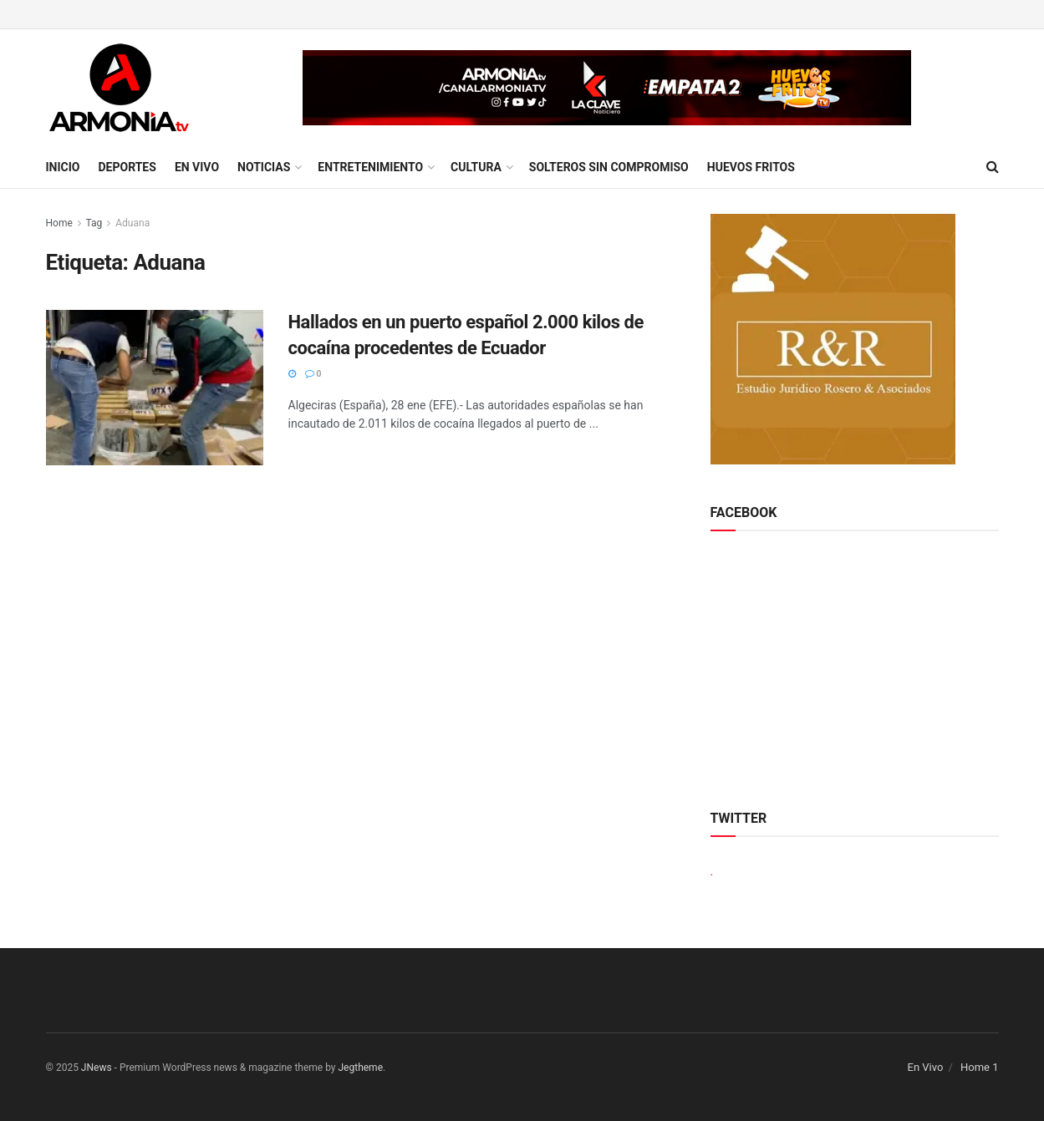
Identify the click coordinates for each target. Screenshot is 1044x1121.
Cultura (476, 167)
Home (59, 223)
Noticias (263, 167)
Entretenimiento (370, 167)
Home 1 (979, 1067)
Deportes (126, 167)
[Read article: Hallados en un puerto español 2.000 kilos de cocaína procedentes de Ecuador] (154, 387)
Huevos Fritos (751, 167)
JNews (96, 1067)
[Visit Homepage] (119, 88)
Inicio (63, 167)
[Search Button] (992, 167)
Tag (94, 223)
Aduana (132, 223)
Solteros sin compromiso (609, 167)
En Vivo (197, 167)
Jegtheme (361, 1067)
